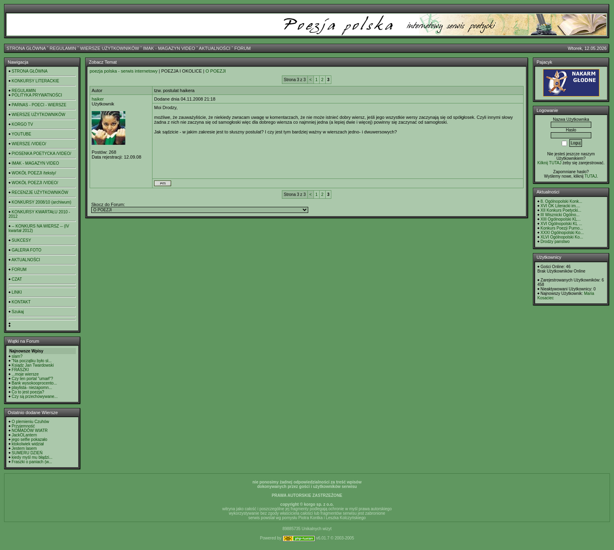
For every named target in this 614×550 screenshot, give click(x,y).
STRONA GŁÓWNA (26, 48)
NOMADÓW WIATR (30, 430)
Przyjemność (23, 426)
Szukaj (18, 311)
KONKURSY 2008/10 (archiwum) (41, 202)
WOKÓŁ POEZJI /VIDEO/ (35, 182)
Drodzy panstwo (555, 241)
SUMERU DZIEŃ (27, 453)
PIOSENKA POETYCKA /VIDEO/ (41, 153)
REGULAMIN (62, 48)
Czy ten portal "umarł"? (32, 378)
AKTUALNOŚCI (214, 48)
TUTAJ (590, 176)
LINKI (17, 292)
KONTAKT (21, 302)
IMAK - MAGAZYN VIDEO (169, 48)
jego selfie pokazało (29, 439)
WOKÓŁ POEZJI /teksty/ (34, 173)
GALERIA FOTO (26, 250)
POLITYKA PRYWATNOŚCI (37, 95)
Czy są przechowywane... (35, 396)
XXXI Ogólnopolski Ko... (562, 232)
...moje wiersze (25, 374)
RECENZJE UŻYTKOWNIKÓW (40, 192)
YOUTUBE (21, 134)
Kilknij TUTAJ (549, 163)
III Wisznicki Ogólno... (560, 215)
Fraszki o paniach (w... (32, 462)
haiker (98, 99)
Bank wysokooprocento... (34, 383)
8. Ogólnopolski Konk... (561, 201)
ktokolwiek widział (28, 444)
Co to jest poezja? (28, 392)
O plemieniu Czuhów (30, 421)
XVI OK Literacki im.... (560, 206)
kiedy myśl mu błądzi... (32, 457)
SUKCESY (21, 240)
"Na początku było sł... (32, 361)
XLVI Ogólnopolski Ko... (562, 237)
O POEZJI (216, 71)
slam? (17, 356)
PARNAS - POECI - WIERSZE (39, 105)
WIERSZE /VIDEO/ (29, 144)
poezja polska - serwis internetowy (124, 71)
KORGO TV (22, 124)
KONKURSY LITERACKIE (35, 81)
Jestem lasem (24, 448)
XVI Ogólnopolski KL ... (561, 223)
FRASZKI (20, 369)
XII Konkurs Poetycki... (561, 210)
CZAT (17, 279)
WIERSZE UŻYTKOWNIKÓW (109, 48)
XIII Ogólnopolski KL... (561, 219)
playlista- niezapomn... (32, 387)
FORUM (242, 48)
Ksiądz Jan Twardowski (33, 365)
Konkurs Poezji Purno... (562, 228)
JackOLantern (24, 435)
